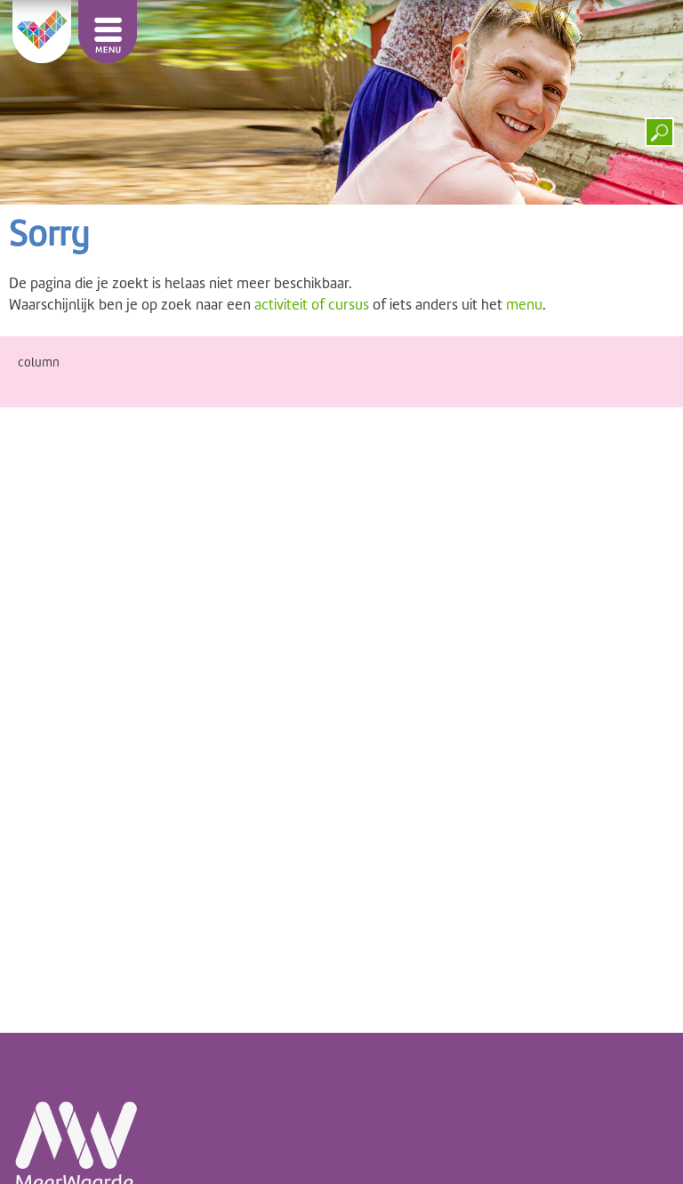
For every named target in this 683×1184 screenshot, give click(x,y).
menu (524, 304)
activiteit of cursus (311, 304)
